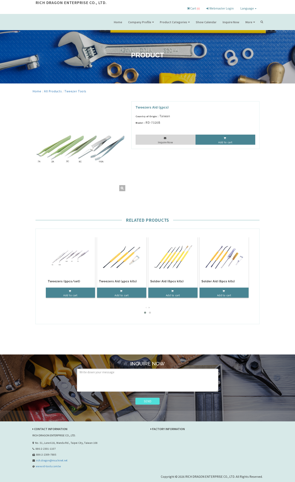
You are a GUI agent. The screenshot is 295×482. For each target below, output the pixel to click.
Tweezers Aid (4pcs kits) (118, 281)
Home (118, 22)
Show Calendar (206, 22)
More (248, 22)
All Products (53, 91)
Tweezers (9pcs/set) (64, 281)
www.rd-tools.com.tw (48, 466)
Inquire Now (231, 22)
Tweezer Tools (75, 91)
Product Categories (173, 22)
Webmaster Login (220, 8)
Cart (193, 8)
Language (248, 8)
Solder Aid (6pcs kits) (167, 281)
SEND (147, 401)
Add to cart (225, 142)
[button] (145, 312)
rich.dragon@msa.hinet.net (51, 460)
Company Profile (139, 22)
